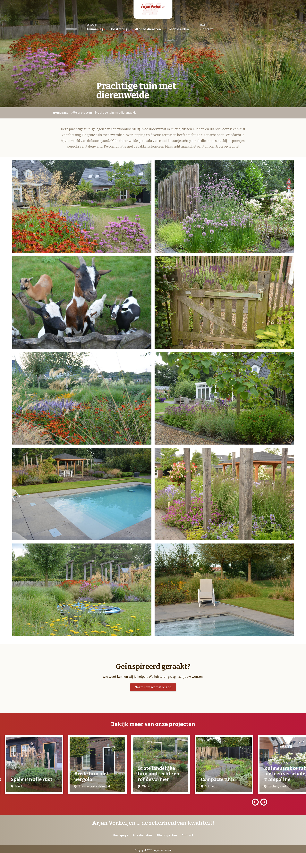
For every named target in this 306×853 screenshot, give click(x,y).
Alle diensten (142, 835)
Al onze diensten (148, 29)
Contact (206, 29)
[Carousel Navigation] (153, 802)
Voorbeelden (178, 29)
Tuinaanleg (95, 29)
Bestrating (119, 29)
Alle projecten (82, 112)
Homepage (60, 112)
